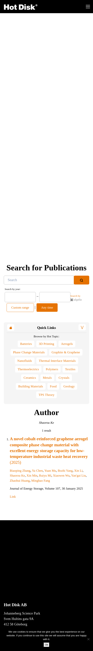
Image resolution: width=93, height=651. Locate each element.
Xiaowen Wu (61, 475)
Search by (76, 297)
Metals (47, 377)
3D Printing (46, 344)
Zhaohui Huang (20, 480)
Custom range (20, 307)
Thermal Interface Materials (57, 361)
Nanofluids (24, 361)
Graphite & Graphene (66, 352)
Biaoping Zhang (20, 470)
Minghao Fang (40, 480)
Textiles (70, 369)
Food (53, 386)
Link (14, 496)
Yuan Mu (50, 470)
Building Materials (30, 386)
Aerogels (67, 344)
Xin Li (78, 470)
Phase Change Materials (29, 352)
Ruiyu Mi (45, 475)
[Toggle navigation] (88, 6)
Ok (46, 644)
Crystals (64, 377)
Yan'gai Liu (78, 475)
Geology (69, 386)
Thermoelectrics (28, 369)
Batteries (26, 344)
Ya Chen (37, 470)
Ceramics (30, 377)
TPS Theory (46, 395)
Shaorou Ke (17, 475)
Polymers (52, 369)
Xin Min (32, 475)
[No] (88, 639)
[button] (82, 327)
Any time (47, 307)
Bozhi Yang (65, 470)
